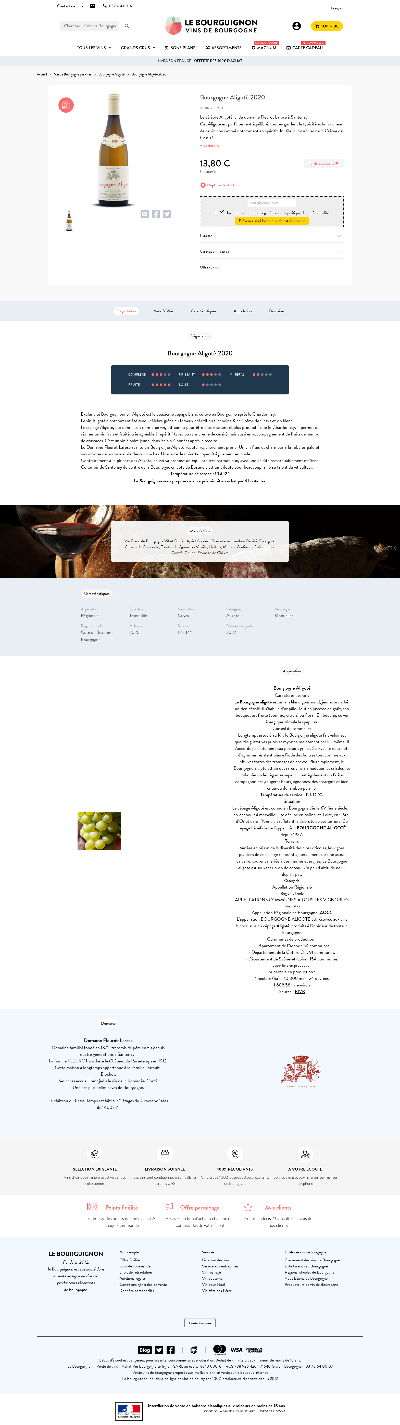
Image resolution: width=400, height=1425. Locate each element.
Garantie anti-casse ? (272, 251)
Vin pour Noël (213, 1284)
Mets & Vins (163, 311)
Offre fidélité (129, 1260)
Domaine (276, 311)
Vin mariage (211, 1272)
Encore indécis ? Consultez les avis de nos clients (278, 1222)
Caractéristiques (203, 311)
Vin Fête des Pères (217, 1291)
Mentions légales (132, 1278)
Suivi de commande (135, 1266)
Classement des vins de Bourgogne (312, 1260)
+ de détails (209, 145)
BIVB (300, 991)
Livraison (272, 235)
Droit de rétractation (135, 1272)
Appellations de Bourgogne (306, 1278)
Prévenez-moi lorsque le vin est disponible (272, 221)
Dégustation (126, 311)
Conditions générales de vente (143, 1284)
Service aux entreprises (220, 1266)
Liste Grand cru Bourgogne (306, 1266)
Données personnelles (136, 1291)
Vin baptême (212, 1278)
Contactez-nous (200, 1323)
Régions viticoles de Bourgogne (309, 1272)
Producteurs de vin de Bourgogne (311, 1284)
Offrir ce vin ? (272, 267)
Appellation (243, 311)
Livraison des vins (216, 1260)
